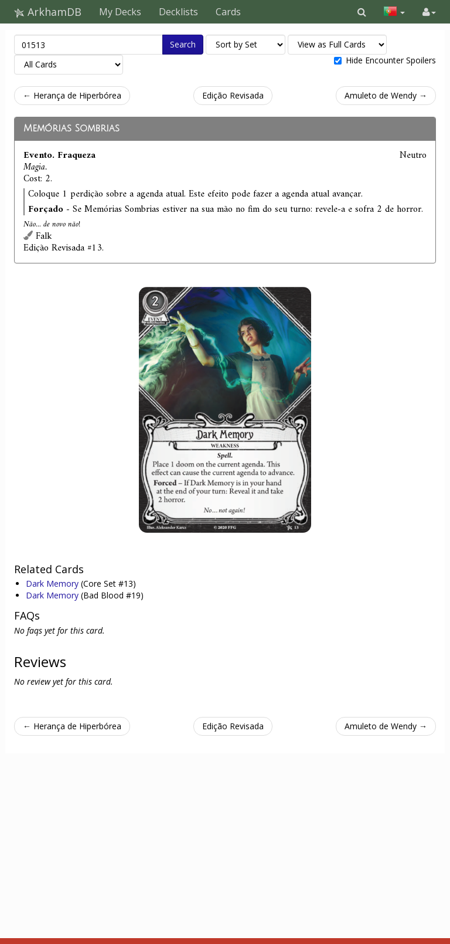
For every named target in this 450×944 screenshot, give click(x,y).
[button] (362, 11)
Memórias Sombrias (71, 128)
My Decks (120, 11)
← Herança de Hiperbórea (72, 95)
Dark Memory (53, 583)
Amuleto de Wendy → (386, 95)
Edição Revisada (233, 95)
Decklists (178, 11)
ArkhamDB (47, 12)
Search (183, 44)
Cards (228, 11)
